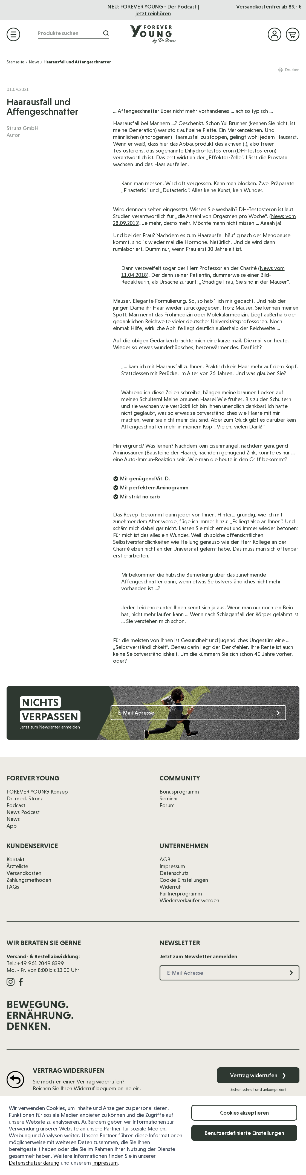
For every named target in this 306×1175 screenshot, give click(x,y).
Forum (167, 805)
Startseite (16, 61)
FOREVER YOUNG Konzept (38, 791)
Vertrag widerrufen (258, 1075)
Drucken (288, 70)
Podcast (16, 805)
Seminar (169, 798)
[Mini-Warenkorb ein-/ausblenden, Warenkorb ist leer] (293, 34)
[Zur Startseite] (153, 34)
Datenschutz (174, 873)
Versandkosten (24, 873)
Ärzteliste (17, 866)
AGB (165, 859)
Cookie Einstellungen (184, 880)
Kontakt (15, 859)
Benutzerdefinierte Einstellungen (244, 1133)
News (34, 61)
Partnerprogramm (181, 893)
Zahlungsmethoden (29, 880)
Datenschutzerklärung (34, 1162)
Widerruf (170, 886)
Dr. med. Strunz (25, 798)
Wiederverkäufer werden (189, 900)
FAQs (13, 886)
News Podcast (23, 812)
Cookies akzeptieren (244, 1112)
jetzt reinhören (153, 13)
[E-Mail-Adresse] (198, 712)
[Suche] (106, 33)
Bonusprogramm (179, 791)
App (12, 825)
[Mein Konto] (274, 34)
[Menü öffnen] (13, 34)
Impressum (105, 1162)
